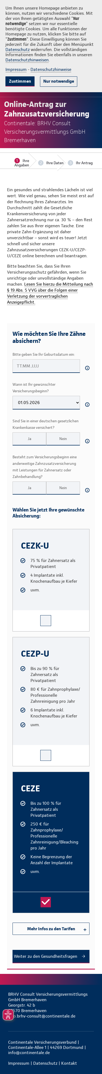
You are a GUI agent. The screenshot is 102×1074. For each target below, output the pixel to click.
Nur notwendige (58, 81)
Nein (63, 438)
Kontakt (69, 1063)
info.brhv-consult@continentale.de (41, 1016)
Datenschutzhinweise (50, 69)
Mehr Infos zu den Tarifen (51, 928)
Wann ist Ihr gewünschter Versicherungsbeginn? (34, 387)
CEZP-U (18, 639)
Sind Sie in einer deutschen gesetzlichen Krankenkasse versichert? (46, 424)
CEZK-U (18, 531)
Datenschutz (17, 49)
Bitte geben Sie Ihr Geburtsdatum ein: (44, 354)
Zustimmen (20, 81)
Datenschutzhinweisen (27, 59)
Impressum (16, 69)
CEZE (16, 774)
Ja (29, 438)
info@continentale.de (29, 1052)
